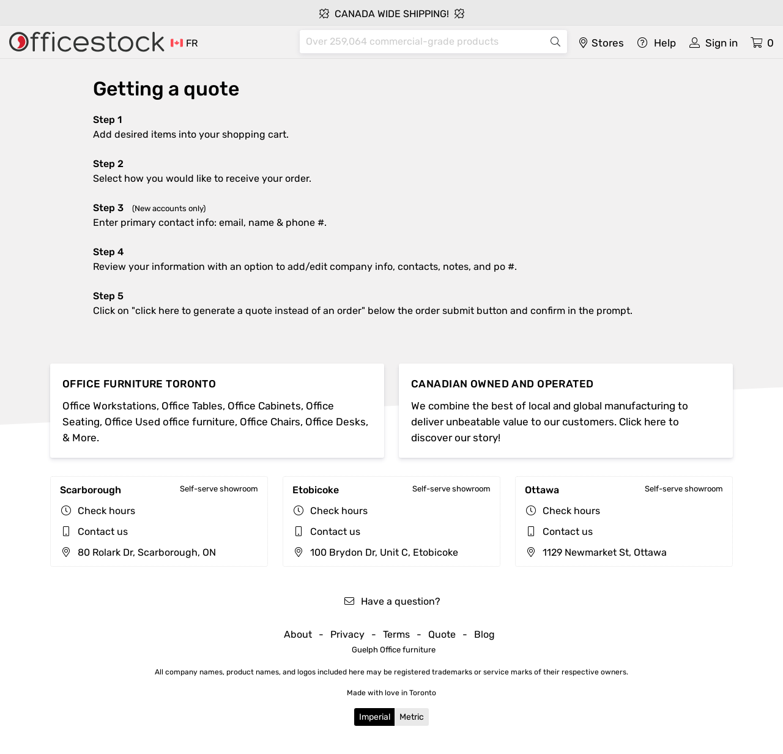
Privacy (347, 634)
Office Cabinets (264, 406)
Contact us (103, 531)
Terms (396, 634)
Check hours (106, 511)
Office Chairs (270, 422)
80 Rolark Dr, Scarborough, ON (138, 552)
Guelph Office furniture (394, 649)
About (298, 634)
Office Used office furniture (170, 422)
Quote (442, 634)
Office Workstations (109, 406)
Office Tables (192, 406)
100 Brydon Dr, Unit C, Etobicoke (375, 552)
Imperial (374, 717)
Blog (484, 634)
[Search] (423, 41)
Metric (411, 717)
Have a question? (391, 601)
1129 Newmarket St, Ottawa (596, 552)
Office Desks (335, 422)
